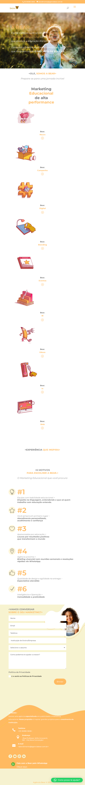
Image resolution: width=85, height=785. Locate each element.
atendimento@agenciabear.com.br (33, 747)
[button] (67, 780)
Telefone (21, 728)
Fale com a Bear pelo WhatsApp (32, 763)
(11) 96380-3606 (25, 731)
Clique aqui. (22, 767)
